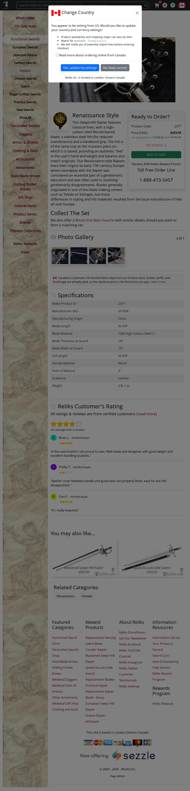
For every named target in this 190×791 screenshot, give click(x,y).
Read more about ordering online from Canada (92, 55)
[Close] (137, 13)
